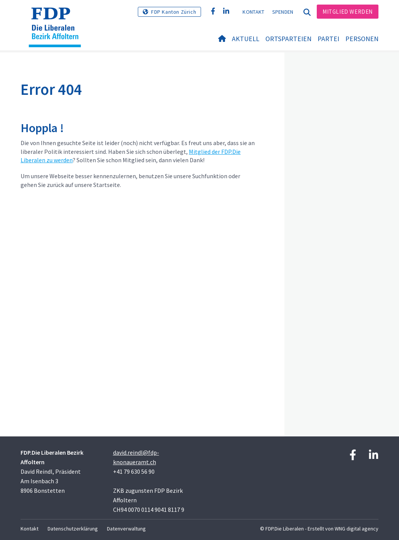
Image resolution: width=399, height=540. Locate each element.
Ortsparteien (288, 38)
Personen (361, 38)
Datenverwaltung (126, 528)
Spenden (283, 11)
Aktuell (245, 38)
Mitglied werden (347, 11)
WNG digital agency (356, 528)
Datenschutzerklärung (73, 528)
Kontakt (253, 11)
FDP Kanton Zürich (173, 11)
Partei (328, 38)
